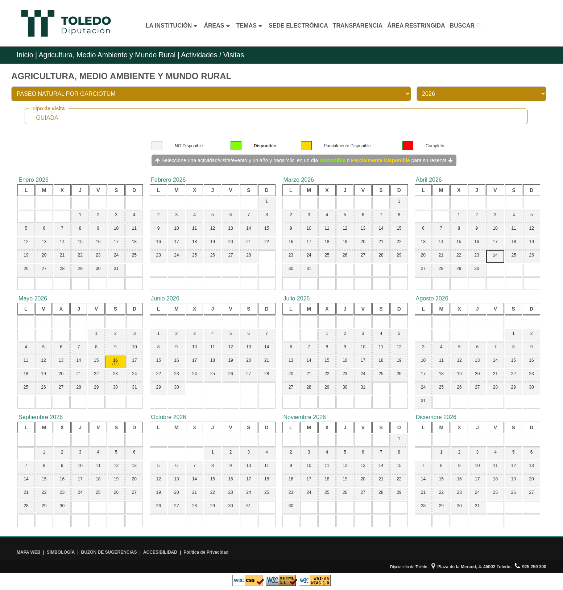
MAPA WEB (28, 552)
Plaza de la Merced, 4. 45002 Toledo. (471, 566)
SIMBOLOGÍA (61, 552)
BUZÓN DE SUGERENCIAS (109, 552)
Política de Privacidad (205, 552)
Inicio (25, 55)
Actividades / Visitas (211, 55)
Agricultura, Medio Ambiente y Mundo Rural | (109, 55)
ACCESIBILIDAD (160, 552)
